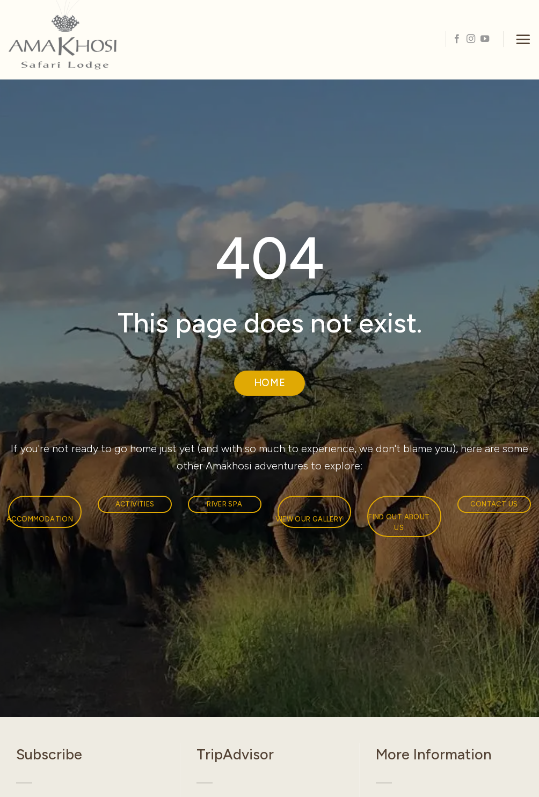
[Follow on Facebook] (457, 39)
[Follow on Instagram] (471, 39)
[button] (523, 39)
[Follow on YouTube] (484, 39)
